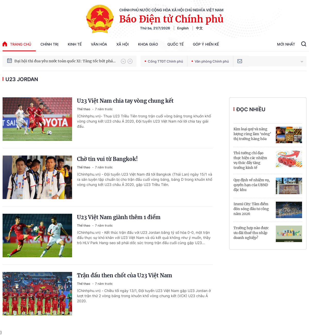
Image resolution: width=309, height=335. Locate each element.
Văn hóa (99, 44)
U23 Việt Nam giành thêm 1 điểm (118, 217)
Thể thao (84, 109)
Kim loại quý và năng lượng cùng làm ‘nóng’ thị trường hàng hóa (252, 134)
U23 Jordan (21, 79)
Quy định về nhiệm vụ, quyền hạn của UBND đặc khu (252, 185)
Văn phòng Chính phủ (210, 61)
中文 (199, 28)
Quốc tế (175, 44)
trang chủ (17, 43)
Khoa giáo (148, 44)
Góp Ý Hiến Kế (206, 44)
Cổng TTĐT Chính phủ (164, 61)
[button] (123, 61)
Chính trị (49, 44)
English (183, 28)
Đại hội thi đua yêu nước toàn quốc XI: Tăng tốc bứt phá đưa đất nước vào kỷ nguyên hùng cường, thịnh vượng (65, 61)
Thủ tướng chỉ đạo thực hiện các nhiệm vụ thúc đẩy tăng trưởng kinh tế (250, 160)
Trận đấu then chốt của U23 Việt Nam (124, 275)
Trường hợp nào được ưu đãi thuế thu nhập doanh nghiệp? (251, 233)
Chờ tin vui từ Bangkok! (107, 159)
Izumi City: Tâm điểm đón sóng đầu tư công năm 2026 (251, 209)
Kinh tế (75, 44)
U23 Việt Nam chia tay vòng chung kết (125, 101)
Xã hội (122, 44)
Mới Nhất (286, 44)
